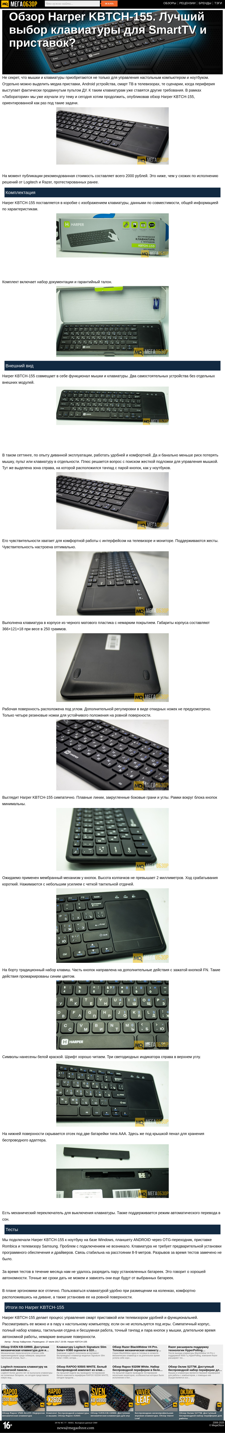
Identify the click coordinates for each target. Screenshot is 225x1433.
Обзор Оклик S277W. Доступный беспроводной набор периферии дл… (195, 1368)
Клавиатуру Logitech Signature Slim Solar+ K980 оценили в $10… (81, 1348)
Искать (109, 3)
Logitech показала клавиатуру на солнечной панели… (24, 1368)
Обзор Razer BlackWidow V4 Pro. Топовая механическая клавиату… (136, 1348)
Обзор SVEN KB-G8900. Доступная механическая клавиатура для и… (25, 1348)
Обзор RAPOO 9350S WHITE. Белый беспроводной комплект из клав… (82, 1368)
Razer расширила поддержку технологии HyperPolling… (188, 1348)
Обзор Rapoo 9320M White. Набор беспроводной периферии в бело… (137, 1368)
